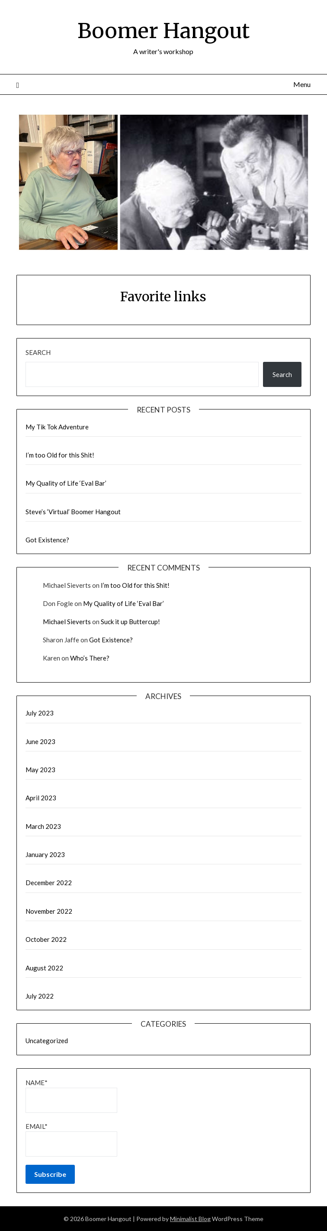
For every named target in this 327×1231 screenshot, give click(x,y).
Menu (302, 84)
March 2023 (43, 826)
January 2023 (45, 854)
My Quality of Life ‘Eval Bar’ (66, 483)
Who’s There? (89, 658)
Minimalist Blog (190, 1218)
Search (38, 352)
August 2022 (44, 968)
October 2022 (46, 939)
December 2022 (49, 882)
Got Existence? (47, 540)
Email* (71, 1139)
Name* (71, 1096)
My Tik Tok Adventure (57, 427)
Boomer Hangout (163, 31)
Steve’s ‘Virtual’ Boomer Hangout (73, 512)
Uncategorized (47, 1040)
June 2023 (40, 741)
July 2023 (40, 713)
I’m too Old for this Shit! (60, 455)
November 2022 (49, 911)
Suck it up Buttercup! (130, 621)
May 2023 (40, 769)
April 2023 (41, 798)
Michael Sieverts (67, 621)
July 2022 (40, 996)
